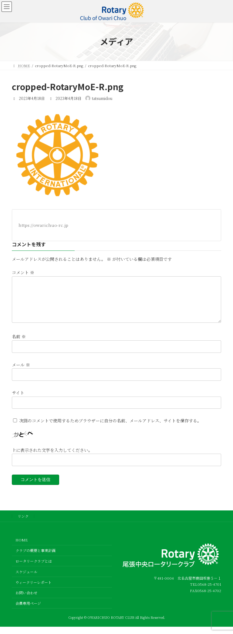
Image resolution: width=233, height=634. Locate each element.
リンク (23, 523)
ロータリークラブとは (33, 568)
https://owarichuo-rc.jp (43, 225)
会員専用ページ (28, 610)
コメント (23, 273)
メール (21, 372)
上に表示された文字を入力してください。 (52, 457)
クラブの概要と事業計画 (35, 557)
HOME (21, 547)
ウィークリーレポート (33, 589)
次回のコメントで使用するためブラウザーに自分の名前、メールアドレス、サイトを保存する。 (110, 428)
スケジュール (26, 578)
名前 (19, 344)
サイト (18, 400)
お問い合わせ (26, 599)
